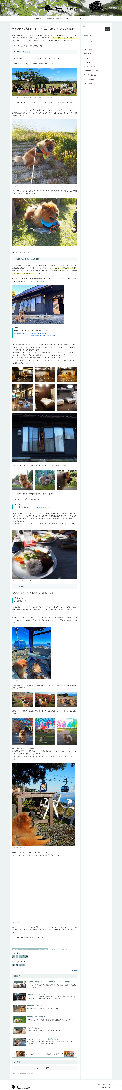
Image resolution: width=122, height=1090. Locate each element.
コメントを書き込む (45, 1068)
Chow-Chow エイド (54, 949)
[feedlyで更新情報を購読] (23, 965)
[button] (26, 956)
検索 (84, 26)
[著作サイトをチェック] (13, 965)
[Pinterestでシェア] (23, 956)
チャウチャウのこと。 (31, 949)
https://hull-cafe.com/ (43, 507)
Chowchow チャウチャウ (19, 949)
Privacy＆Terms (101, 1085)
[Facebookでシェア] (17, 956)
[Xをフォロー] (17, 965)
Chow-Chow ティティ (66, 949)
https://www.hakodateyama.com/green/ (36, 601)
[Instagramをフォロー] (20, 965)
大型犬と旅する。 (43, 949)
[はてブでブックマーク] (20, 956)
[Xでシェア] (13, 956)
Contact (109, 1085)
